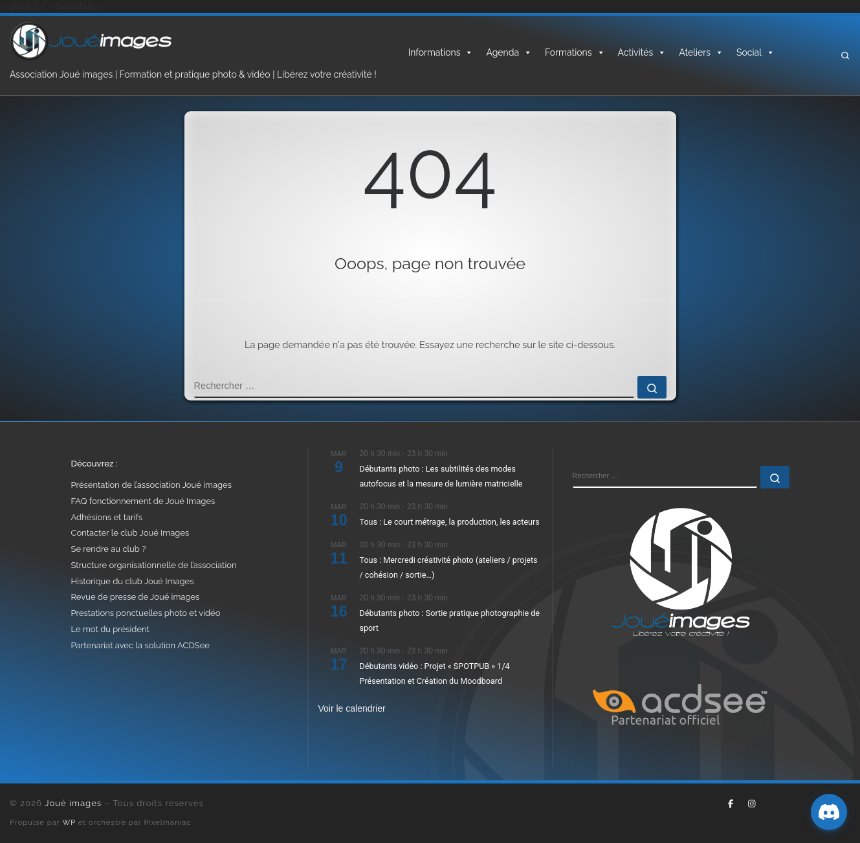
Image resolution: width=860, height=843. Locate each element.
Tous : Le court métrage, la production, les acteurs (450, 522)
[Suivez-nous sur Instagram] (751, 804)
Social (755, 52)
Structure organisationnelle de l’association (154, 565)
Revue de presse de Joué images (135, 597)
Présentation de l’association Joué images (151, 485)
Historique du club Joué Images (132, 581)
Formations (574, 52)
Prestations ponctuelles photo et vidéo (146, 613)
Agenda (509, 52)
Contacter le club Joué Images (130, 533)
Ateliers (701, 52)
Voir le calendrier (352, 708)
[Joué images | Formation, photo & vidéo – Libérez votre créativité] (90, 40)
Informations (441, 52)
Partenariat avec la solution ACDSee (140, 645)
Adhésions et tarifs (107, 517)
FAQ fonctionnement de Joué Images (143, 501)
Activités (642, 52)
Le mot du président (110, 629)
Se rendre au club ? (108, 549)
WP (69, 822)
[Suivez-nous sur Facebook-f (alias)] (730, 804)
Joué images (73, 803)
